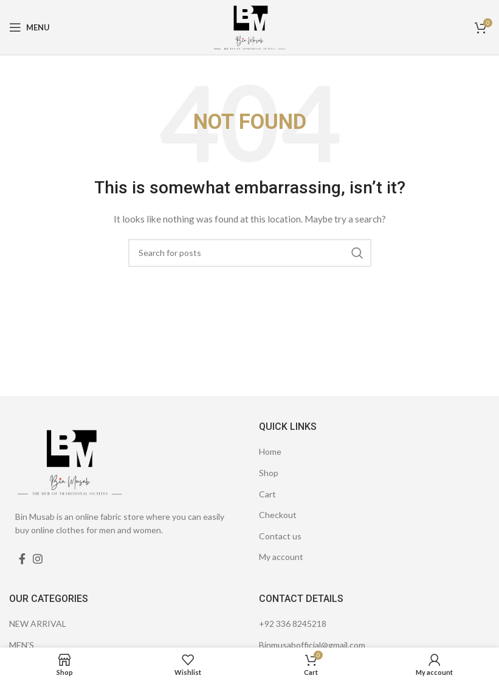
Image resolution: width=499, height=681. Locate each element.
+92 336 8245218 (292, 623)
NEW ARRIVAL (37, 623)
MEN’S (21, 645)
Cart (267, 494)
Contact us (280, 536)
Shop (268, 473)
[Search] (249, 253)
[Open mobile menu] (29, 27)
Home (270, 451)
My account (281, 556)
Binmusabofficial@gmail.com (312, 645)
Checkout (278, 515)
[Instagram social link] (37, 559)
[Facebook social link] (22, 559)
